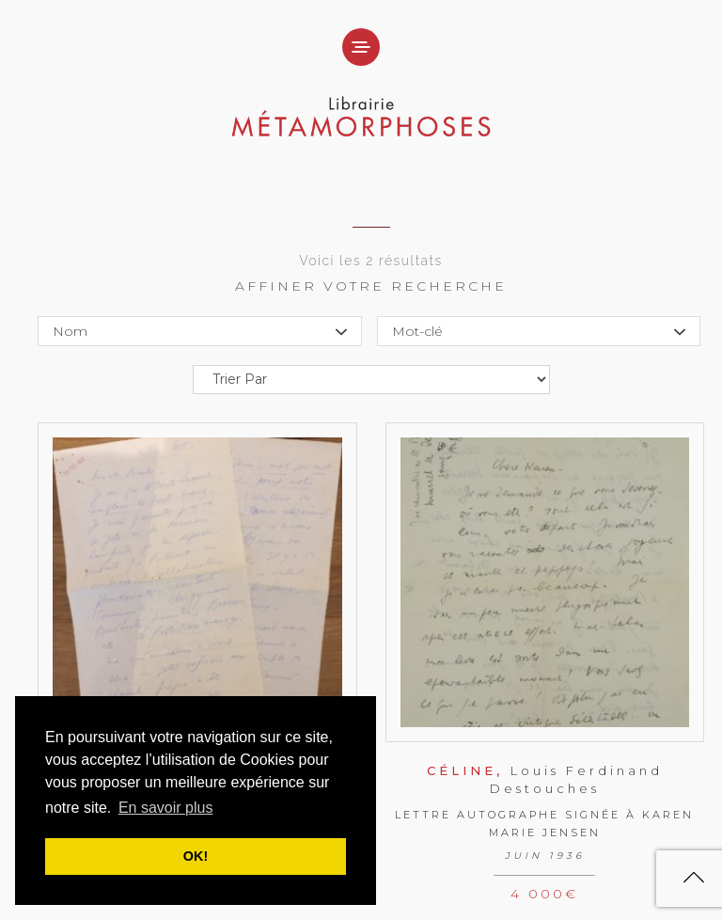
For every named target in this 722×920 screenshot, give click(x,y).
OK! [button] (195, 856)
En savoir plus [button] (165, 808)
